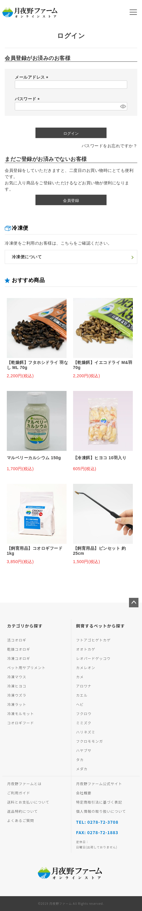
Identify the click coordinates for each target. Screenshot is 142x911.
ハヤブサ (83, 750)
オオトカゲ (85, 649)
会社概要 (83, 792)
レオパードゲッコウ (93, 658)
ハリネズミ (85, 731)
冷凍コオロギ (18, 658)
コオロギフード (20, 722)
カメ (80, 676)
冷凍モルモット (20, 713)
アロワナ (83, 685)
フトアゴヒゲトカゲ (93, 639)
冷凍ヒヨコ (16, 685)
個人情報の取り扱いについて (101, 811)
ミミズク (83, 722)
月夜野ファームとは (24, 783)
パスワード (28, 98)
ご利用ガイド (18, 792)
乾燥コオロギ (18, 649)
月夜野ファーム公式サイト (99, 783)
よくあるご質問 (20, 820)
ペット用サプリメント (26, 667)
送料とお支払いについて (28, 801)
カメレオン (85, 667)
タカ (80, 759)
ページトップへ (133, 602)
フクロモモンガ (89, 741)
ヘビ (80, 704)
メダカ (82, 768)
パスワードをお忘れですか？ (110, 145)
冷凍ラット (16, 704)
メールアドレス (32, 77)
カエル (82, 695)
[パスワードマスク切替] (123, 106)
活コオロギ (16, 639)
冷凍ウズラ (16, 695)
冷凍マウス (16, 676)
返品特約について (22, 811)
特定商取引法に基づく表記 (99, 801)
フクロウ (83, 713)
